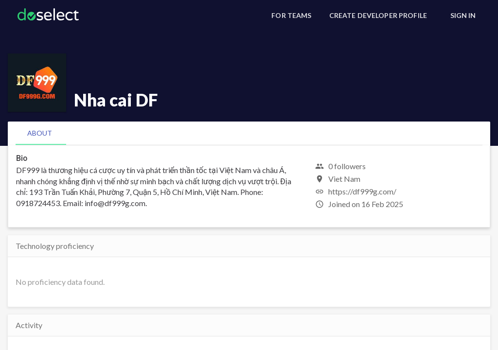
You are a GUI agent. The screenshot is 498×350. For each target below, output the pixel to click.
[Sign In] (463, 15)
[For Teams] (291, 15)
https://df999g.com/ (362, 191)
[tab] (40, 133)
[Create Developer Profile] (378, 15)
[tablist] (249, 133)
